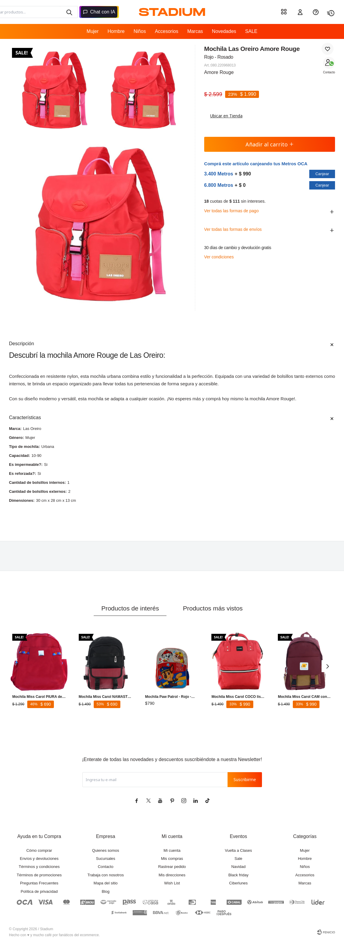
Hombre (116, 31)
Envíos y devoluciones (39, 858)
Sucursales (105, 858)
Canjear (322, 174)
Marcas (195, 31)
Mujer (92, 31)
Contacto (329, 72)
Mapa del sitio (106, 883)
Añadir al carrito (270, 144)
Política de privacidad (39, 891)
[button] (69, 12)
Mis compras (172, 858)
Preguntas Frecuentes (39, 883)
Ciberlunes (238, 883)
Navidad (238, 866)
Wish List (172, 883)
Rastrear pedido (172, 866)
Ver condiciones (219, 256)
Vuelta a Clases (238, 850)
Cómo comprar (39, 850)
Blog (106, 891)
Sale (238, 858)
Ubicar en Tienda (223, 116)
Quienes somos (105, 850)
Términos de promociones (39, 875)
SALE (251, 31)
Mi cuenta (171, 850)
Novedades (224, 31)
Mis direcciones (172, 875)
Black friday (238, 875)
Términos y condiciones (39, 866)
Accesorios (166, 31)
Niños (140, 31)
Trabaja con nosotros (105, 875)
